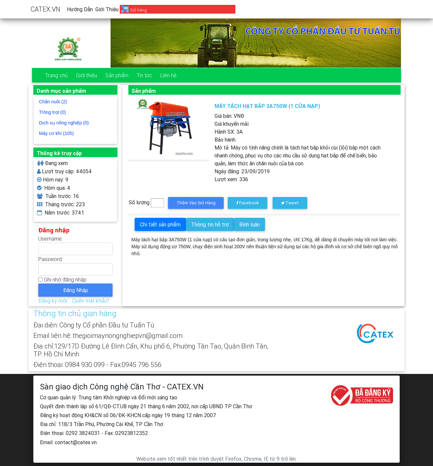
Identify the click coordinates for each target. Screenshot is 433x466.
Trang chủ (56, 75)
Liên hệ (168, 75)
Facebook (247, 203)
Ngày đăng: (242, 171)
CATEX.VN (45, 9)
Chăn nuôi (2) (53, 101)
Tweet (290, 203)
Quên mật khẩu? (90, 300)
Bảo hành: (225, 139)
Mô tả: (298, 155)
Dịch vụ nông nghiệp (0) (64, 122)
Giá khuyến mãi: (232, 123)
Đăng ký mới (52, 300)
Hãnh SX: (229, 131)
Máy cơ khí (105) (56, 133)
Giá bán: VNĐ (229, 116)
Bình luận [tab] (249, 224)
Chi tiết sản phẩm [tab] (160, 224)
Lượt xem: (231, 179)
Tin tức (144, 75)
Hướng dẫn (80, 9)
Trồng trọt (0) (52, 112)
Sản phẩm (116, 75)
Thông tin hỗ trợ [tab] (210, 224)
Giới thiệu (106, 9)
